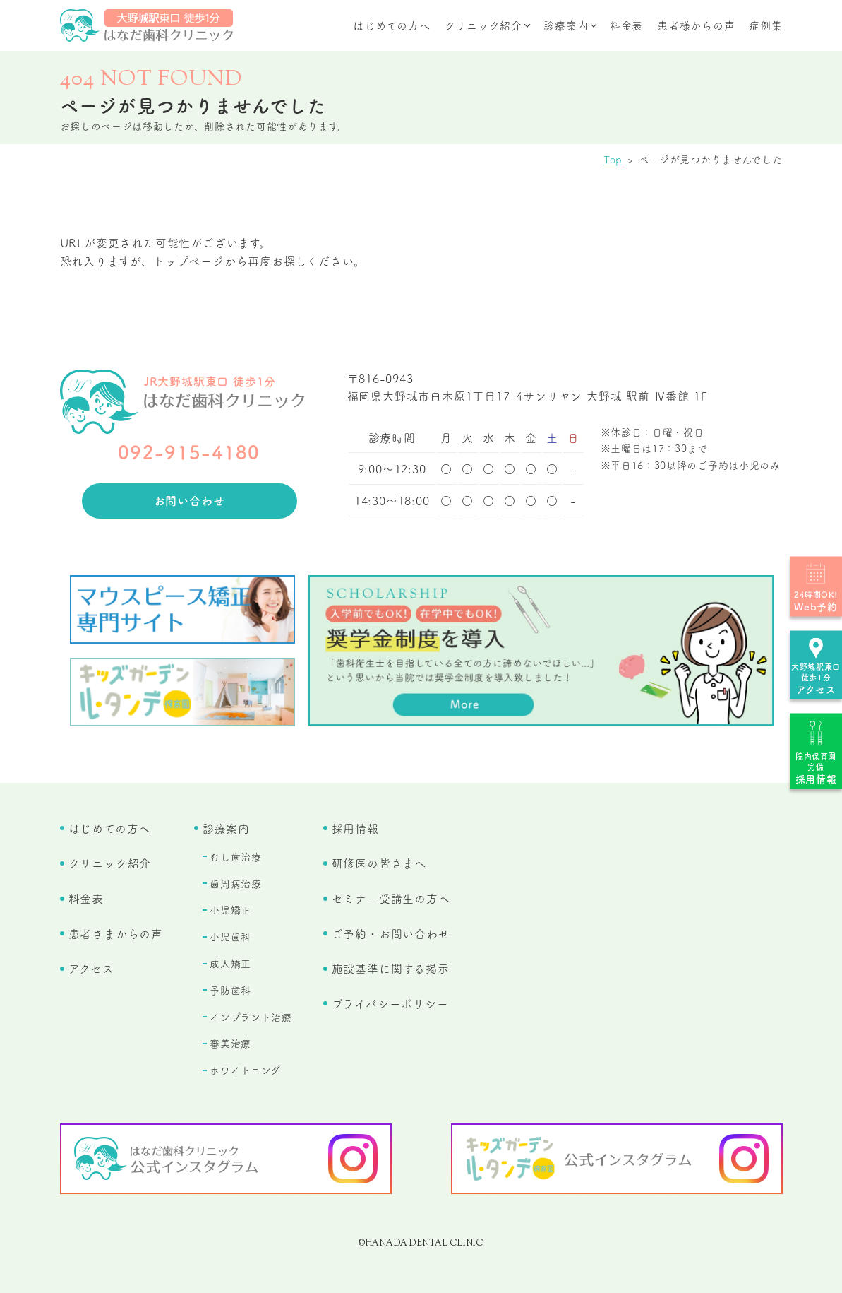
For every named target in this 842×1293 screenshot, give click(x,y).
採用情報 (355, 828)
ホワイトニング (245, 1070)
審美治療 (230, 1043)
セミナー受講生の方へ (391, 898)
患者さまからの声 (115, 933)
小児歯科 (230, 936)
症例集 (765, 25)
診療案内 (565, 25)
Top (613, 159)
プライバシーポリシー (390, 1003)
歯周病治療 (236, 883)
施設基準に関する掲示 (391, 968)
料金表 (626, 25)
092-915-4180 (189, 451)
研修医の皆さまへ (379, 862)
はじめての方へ (391, 25)
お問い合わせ (189, 500)
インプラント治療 (251, 1017)
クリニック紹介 (483, 25)
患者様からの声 (696, 25)
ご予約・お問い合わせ (391, 933)
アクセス (91, 968)
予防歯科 (230, 990)
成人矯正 (230, 963)
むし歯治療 (236, 856)
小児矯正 (230, 909)
